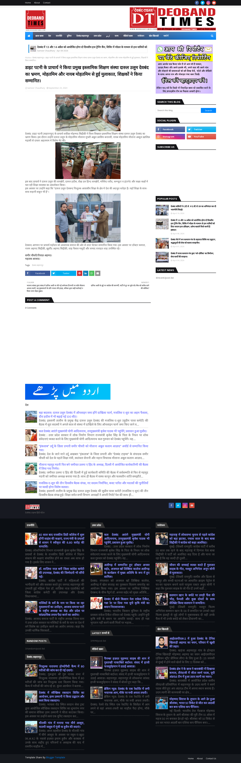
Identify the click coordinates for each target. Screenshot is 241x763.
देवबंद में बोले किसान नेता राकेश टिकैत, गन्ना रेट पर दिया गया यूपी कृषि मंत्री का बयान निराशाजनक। (127, 603)
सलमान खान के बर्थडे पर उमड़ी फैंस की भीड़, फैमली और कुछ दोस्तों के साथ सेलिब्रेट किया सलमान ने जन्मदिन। (192, 599)
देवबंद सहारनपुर (38, 57)
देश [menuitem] (49, 35)
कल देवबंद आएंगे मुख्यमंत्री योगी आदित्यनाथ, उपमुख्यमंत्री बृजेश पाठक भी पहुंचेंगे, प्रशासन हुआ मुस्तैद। (93, 431)
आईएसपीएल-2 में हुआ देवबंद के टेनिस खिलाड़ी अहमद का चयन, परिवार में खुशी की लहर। (192, 642)
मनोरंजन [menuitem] (141, 35)
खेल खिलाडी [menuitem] (154, 35)
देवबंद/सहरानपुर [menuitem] (82, 35)
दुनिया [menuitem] (69, 35)
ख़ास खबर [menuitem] (39, 35)
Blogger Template (55, 757)
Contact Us (211, 758)
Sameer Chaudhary (36, 88)
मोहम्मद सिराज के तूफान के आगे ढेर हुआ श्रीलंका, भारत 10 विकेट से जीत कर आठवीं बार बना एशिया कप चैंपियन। (192, 703)
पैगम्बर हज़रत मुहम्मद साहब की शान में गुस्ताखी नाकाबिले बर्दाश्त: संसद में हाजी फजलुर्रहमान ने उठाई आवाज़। (127, 662)
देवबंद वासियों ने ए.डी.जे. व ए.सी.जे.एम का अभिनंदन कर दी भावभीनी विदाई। (193, 208)
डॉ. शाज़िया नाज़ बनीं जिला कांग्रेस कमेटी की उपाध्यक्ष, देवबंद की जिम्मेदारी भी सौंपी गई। (61, 572)
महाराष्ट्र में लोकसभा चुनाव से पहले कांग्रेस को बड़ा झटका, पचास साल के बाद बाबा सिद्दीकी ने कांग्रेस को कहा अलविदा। (192, 538)
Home (28, 2)
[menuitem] (29, 36)
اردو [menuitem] (108, 35)
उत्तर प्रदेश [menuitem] (97, 35)
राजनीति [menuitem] (59, 35)
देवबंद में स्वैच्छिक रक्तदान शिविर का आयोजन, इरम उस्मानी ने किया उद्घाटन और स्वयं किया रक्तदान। (61, 696)
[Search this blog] (178, 110)
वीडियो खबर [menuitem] (128, 35)
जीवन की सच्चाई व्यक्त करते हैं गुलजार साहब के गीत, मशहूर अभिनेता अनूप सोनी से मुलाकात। (192, 569)
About (37, 2)
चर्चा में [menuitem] (165, 35)
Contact (46, 2)
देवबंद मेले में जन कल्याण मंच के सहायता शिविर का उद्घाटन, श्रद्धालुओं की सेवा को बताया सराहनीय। (193, 241)
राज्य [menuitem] (116, 35)
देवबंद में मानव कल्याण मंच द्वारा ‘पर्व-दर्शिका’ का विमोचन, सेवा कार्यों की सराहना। (192, 255)
